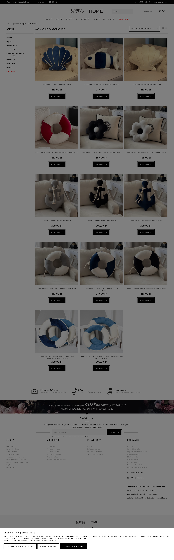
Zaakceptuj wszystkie (73, 546)
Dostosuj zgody (48, 546)
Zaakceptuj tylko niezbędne (20, 546)
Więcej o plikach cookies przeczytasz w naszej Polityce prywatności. (31, 540)
